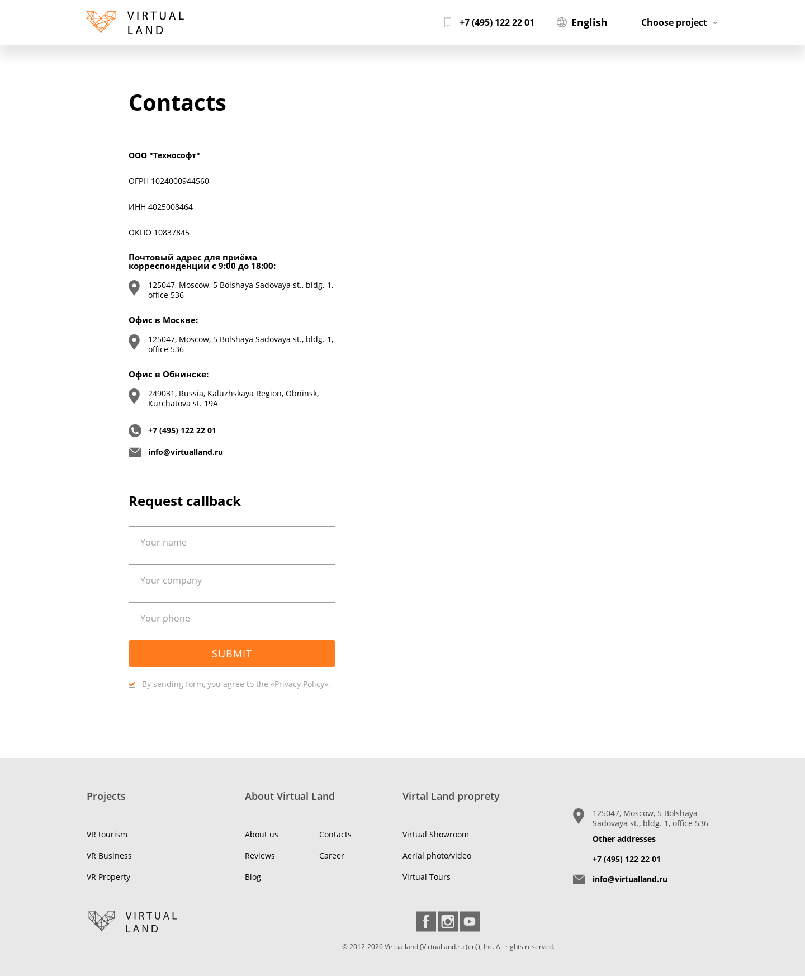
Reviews (260, 855)
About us (261, 834)
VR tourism (107, 834)
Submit (232, 653)
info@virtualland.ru (185, 452)
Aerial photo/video (436, 855)
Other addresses (624, 838)
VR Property (108, 876)
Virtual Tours (426, 876)
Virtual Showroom (435, 834)
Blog (253, 876)
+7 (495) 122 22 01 (182, 430)
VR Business (109, 855)
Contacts (335, 834)
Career (331, 855)
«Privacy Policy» (299, 684)
